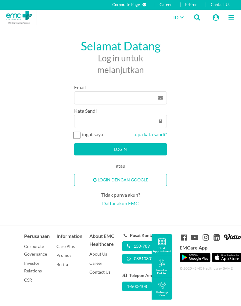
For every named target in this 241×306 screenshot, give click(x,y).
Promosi (64, 255)
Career (166, 4)
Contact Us (220, 4)
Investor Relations (33, 267)
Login (120, 149)
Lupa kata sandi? (149, 134)
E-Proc (191, 4)
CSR (28, 279)
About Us (98, 254)
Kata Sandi (85, 111)
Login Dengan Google (120, 179)
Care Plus (65, 246)
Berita (62, 264)
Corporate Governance (35, 250)
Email (80, 87)
